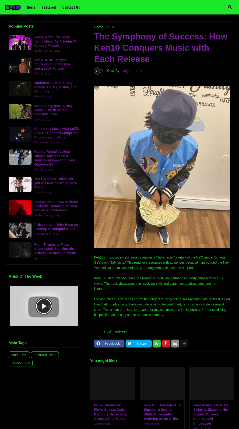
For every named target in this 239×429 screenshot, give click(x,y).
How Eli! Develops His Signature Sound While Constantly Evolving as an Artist (162, 412)
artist (110, 27)
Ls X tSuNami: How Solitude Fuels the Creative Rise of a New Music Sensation (56, 206)
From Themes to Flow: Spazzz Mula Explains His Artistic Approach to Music (111, 412)
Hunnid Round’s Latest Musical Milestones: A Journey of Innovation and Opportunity (54, 158)
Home (98, 27)
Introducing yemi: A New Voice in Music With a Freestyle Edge (53, 110)
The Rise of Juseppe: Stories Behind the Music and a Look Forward (53, 64)
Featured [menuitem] (49, 7)
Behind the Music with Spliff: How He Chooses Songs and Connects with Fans (56, 133)
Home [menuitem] (31, 7)
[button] (229, 7)
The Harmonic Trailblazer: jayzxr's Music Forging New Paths (55, 183)
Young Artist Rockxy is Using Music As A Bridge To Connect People (55, 41)
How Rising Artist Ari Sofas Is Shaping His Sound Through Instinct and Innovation (210, 414)
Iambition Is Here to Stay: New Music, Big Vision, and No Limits (55, 87)
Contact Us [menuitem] (71, 7)
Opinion (20, 363)
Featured (120, 331)
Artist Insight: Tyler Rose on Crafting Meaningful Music (56, 227)
